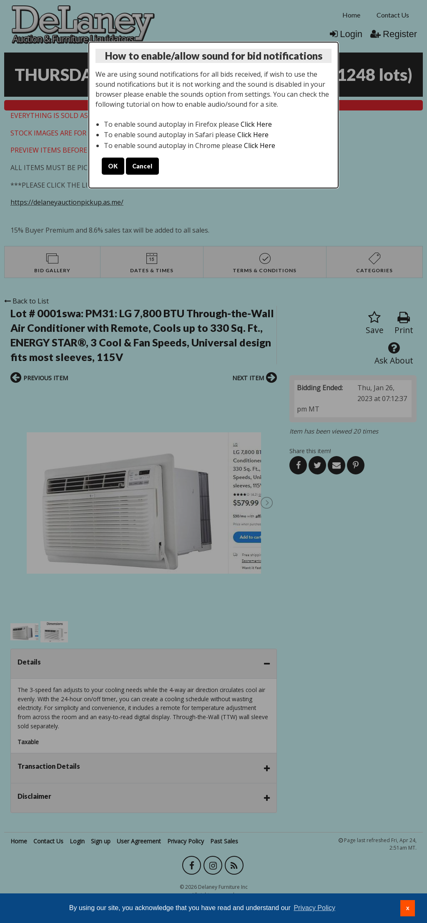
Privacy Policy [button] (314, 907)
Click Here (256, 124)
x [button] (407, 908)
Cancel (142, 166)
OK (113, 166)
